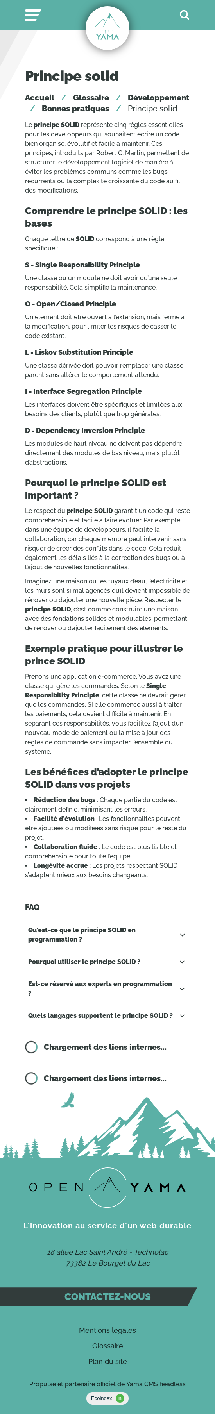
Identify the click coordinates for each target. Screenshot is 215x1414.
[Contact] (107, 1187)
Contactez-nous (107, 1296)
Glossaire (91, 97)
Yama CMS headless (156, 1384)
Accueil (39, 97)
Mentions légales (107, 1330)
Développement (158, 97)
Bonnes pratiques (75, 108)
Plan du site (107, 1361)
